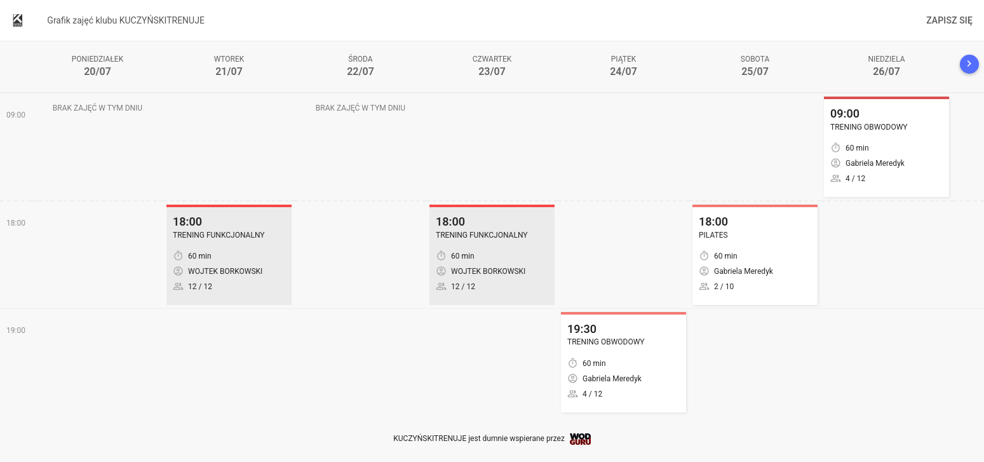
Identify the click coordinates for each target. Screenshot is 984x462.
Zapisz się (949, 20)
